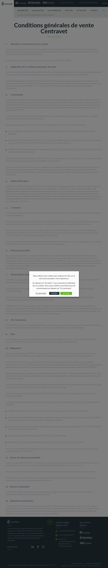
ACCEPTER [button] (66, 293)
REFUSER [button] (54, 293)
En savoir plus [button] (41, 293)
